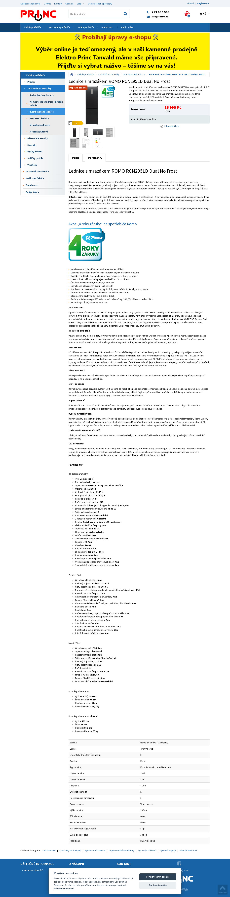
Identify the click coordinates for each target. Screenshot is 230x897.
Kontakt (58, 3)
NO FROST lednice (39, 118)
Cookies (69, 3)
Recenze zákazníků (33, 870)
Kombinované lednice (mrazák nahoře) (46, 103)
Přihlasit (190, 3)
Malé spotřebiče (85, 27)
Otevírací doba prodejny (100, 3)
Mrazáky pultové (39, 131)
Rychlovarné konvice (95, 850)
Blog (79, 3)
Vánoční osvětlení (188, 850)
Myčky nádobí (34, 151)
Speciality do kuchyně (70, 850)
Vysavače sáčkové (147, 850)
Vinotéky (32, 164)
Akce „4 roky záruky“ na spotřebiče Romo (103, 223)
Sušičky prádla (35, 158)
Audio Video (127, 27)
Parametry (95, 158)
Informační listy (169, 126)
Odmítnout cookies (158, 885)
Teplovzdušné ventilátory (121, 850)
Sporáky (32, 144)
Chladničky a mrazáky (39, 88)
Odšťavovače (49, 850)
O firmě (47, 3)
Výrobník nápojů (168, 850)
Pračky (31, 81)
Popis (75, 158)
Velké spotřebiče (32, 27)
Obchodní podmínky (30, 3)
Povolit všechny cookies (157, 877)
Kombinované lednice (42, 111)
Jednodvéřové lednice (42, 95)
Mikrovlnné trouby (37, 138)
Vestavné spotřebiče (59, 27)
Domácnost (107, 27)
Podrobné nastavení (64, 888)
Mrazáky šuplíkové (40, 125)
